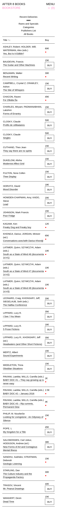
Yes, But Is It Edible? (13, 53)
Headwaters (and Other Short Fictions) (22, 344)
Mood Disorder (10, 189)
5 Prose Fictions (11, 329)
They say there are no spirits (17, 150)
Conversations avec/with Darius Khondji (23, 240)
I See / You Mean (11, 316)
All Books (28, 34)
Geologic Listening (12, 463)
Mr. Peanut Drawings (13, 488)
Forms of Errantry (12, 113)
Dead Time (8, 501)
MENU (50, 4)
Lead (5, 204)
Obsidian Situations (13, 368)
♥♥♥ (28, 20)
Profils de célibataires (14, 125)
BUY (49, 65)
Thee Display (9, 176)
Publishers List (28, 30)
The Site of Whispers (13, 90)
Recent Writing (10, 76)
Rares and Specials (28, 23)
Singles (6, 138)
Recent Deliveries (29, 17)
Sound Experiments (13, 355)
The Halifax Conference (15, 305)
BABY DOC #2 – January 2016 (18, 393)
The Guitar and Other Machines (19, 65)
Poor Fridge (9, 215)
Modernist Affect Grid (13, 163)
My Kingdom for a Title (14, 432)
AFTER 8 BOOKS (13, 4)
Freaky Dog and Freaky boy (17, 227)
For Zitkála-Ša (10, 100)
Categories (28, 27)
